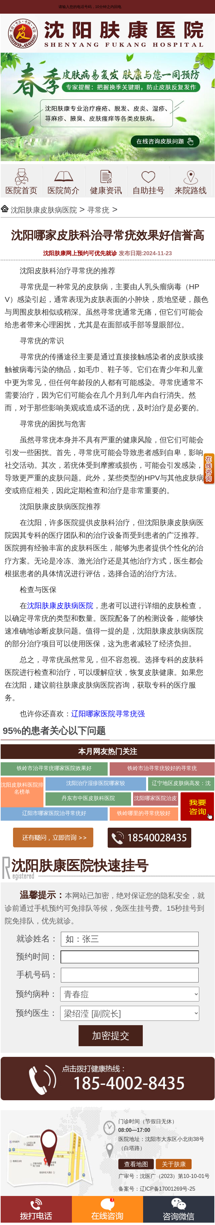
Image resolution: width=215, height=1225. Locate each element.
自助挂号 (148, 181)
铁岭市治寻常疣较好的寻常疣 (162, 768)
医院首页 (21, 181)
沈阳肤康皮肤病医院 (44, 210)
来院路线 (191, 181)
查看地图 (136, 1164)
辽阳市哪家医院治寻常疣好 (54, 813)
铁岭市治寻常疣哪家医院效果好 (54, 768)
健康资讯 (106, 181)
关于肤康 (174, 1164)
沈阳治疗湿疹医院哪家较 (95, 783)
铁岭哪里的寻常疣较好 (144, 813)
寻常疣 (98, 210)
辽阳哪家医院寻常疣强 (108, 714)
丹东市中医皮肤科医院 (88, 798)
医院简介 (63, 181)
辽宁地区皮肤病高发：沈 (181, 783)
